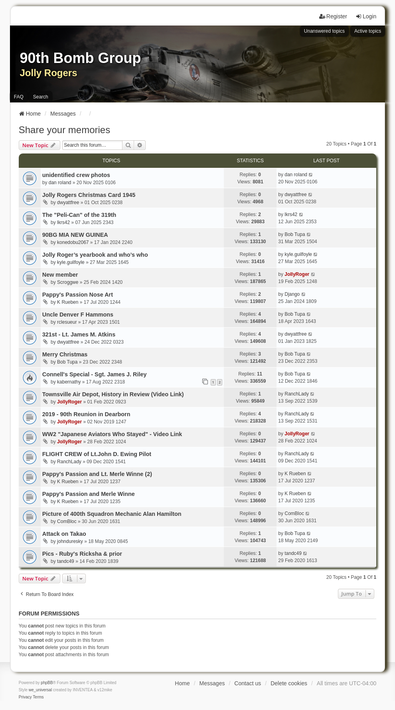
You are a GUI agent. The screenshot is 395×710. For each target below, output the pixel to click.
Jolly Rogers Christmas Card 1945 (89, 195)
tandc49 (65, 561)
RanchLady (296, 394)
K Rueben (67, 302)
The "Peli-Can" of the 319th (79, 215)
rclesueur (67, 322)
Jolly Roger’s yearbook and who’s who (95, 255)
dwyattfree (68, 202)
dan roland (60, 182)
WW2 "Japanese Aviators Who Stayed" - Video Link (112, 434)
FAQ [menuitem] (19, 97)
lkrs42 (63, 222)
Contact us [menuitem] (247, 683)
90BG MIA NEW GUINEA (75, 235)
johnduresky (70, 541)
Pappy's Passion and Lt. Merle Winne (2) (97, 474)
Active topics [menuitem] (367, 31)
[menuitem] (25, 697)
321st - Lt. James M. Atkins (78, 334)
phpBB (47, 682)
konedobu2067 (73, 242)
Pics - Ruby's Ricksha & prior (82, 554)
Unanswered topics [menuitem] (324, 31)
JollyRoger (296, 274)
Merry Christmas (65, 354)
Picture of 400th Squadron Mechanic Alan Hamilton (112, 514)
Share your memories (64, 129)
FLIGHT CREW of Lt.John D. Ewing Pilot (96, 454)
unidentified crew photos (76, 175)
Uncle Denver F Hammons (77, 314)
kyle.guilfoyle (71, 262)
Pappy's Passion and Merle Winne (88, 494)
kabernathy (69, 382)
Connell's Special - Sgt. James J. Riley (94, 374)
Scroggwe (67, 282)
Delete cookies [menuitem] (289, 683)
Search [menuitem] (40, 97)
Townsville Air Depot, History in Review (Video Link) (113, 394)
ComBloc (67, 521)
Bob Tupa (294, 234)
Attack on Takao (64, 534)
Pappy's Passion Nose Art (77, 294)
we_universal (40, 690)
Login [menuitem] (366, 16)
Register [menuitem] (333, 16)
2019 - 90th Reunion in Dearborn (86, 414)
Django (292, 294)
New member (60, 274)
